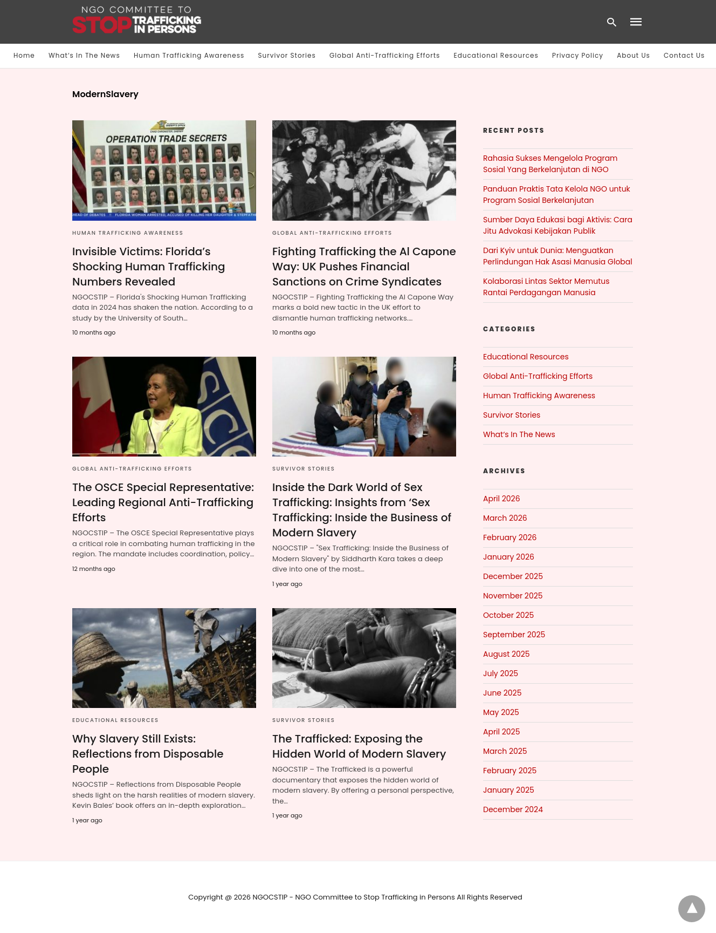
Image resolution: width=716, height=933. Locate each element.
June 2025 (502, 692)
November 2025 (513, 595)
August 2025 (506, 654)
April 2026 (501, 498)
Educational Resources (496, 55)
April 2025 (501, 731)
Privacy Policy (577, 55)
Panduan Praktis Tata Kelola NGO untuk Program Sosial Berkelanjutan (556, 194)
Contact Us (684, 55)
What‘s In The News (84, 55)
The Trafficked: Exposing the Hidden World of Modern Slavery (359, 746)
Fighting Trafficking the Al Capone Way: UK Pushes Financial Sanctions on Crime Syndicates (364, 266)
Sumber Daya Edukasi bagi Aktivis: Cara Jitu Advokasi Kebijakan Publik (557, 225)
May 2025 (501, 712)
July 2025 (500, 673)
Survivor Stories (287, 55)
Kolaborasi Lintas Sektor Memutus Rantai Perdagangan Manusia (546, 287)
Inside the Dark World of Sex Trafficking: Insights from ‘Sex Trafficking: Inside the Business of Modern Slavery (361, 510)
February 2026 (509, 537)
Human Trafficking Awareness (189, 55)
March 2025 (505, 751)
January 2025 (508, 790)
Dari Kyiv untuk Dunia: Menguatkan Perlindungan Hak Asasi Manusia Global (557, 256)
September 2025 (514, 634)
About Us (633, 55)
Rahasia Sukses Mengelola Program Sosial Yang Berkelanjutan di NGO (550, 164)
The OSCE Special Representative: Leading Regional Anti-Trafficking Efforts (163, 502)
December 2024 (513, 809)
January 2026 (508, 556)
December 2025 (513, 576)
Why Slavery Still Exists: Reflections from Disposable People (148, 754)
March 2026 (505, 518)
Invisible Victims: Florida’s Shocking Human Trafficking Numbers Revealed (148, 266)
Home (24, 55)
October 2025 (508, 615)
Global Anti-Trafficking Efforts (384, 55)
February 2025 (509, 770)
